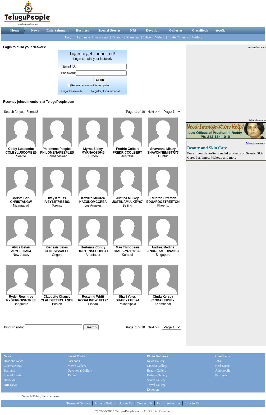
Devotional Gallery (80, 370)
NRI (133, 30)
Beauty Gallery (156, 370)
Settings (197, 37)
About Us (125, 403)
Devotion (152, 30)
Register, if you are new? (105, 91)
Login (69, 37)
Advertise (174, 403)
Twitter (72, 375)
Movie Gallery (77, 366)
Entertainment (57, 30)
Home (14, 30)
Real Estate (222, 366)
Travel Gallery (156, 385)
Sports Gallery (156, 380)
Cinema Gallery (157, 366)
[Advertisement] (226, 82)
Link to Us (192, 403)
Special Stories (109, 30)
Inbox (147, 37)
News (35, 30)
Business (82, 30)
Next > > (153, 112)
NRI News (10, 385)
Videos (160, 37)
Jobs (218, 361)
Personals (221, 375)
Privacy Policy (104, 403)
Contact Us (145, 403)
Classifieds (200, 30)
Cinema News (13, 366)
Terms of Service (78, 403)
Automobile (222, 370)
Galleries (175, 30)
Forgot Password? (71, 91)
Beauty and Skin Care (207, 148)
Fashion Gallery (157, 375)
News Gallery (155, 361)
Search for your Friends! (21, 112)
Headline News (13, 361)
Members (133, 37)
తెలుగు (220, 30)
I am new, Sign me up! (93, 37)
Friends (117, 37)
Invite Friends (178, 37)
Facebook (74, 361)
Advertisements (255, 143)
